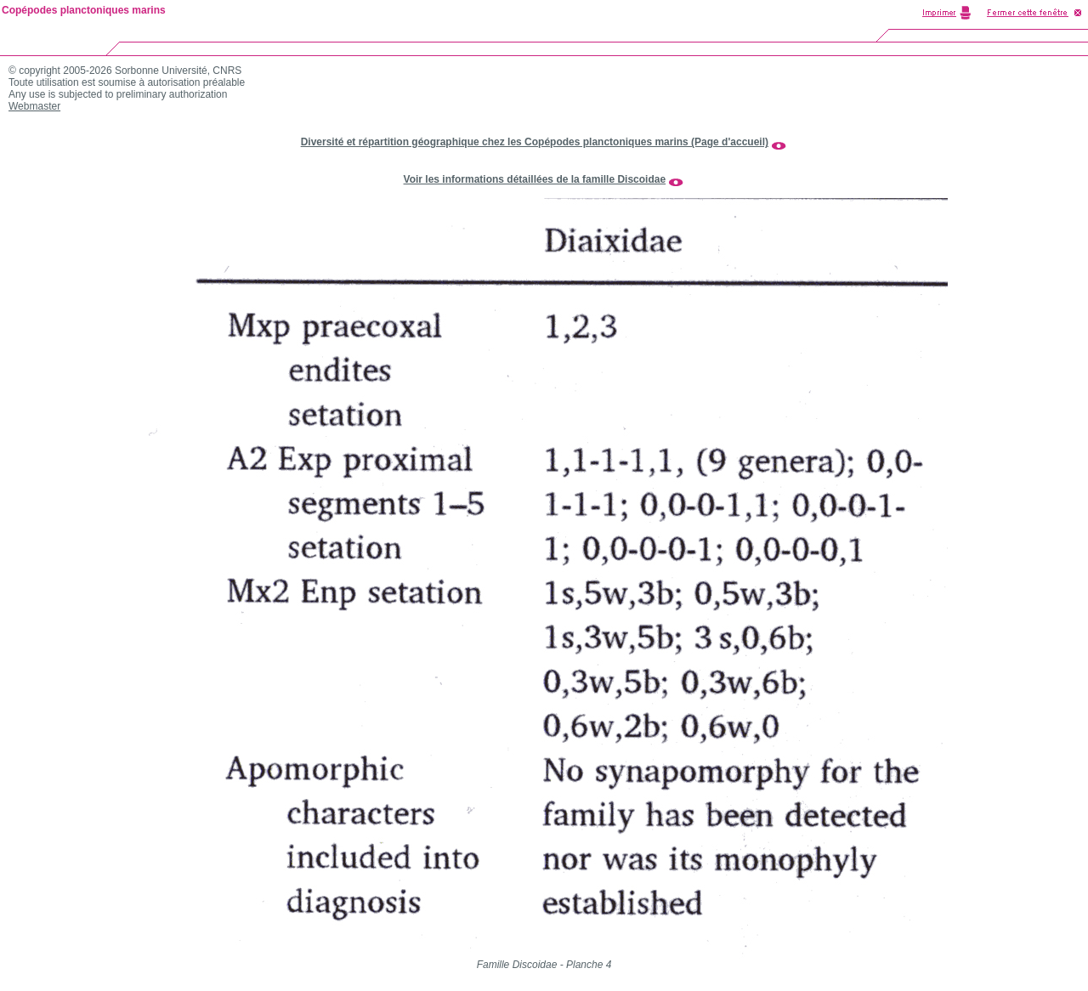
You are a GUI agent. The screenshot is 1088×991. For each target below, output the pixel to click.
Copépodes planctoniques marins (84, 10)
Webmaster (34, 106)
